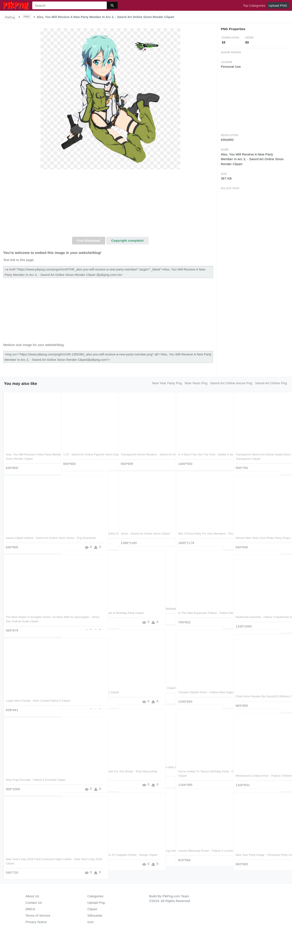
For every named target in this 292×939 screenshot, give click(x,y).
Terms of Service (38, 915)
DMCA (30, 909)
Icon (90, 922)
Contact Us (34, 902)
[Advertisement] (110, 204)
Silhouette (94, 915)
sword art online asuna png (231, 383)
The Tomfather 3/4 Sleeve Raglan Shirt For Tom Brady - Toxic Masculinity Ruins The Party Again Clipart (88, 770)
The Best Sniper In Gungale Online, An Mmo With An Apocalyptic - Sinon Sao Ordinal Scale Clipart (31, 616)
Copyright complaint (127, 240)
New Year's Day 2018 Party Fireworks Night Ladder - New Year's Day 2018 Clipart (30, 858)
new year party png (167, 383)
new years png (196, 383)
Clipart (92, 909)
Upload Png (96, 902)
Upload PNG (278, 5)
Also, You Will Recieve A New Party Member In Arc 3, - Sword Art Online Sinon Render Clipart (29, 453)
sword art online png (271, 383)
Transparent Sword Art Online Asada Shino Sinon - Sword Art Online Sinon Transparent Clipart (260, 453)
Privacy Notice (36, 922)
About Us (32, 896)
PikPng (10, 17)
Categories (95, 896)
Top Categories (254, 5)
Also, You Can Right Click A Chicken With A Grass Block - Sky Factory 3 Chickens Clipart (144, 766)
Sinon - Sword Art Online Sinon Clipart (145, 528)
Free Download (88, 240)
